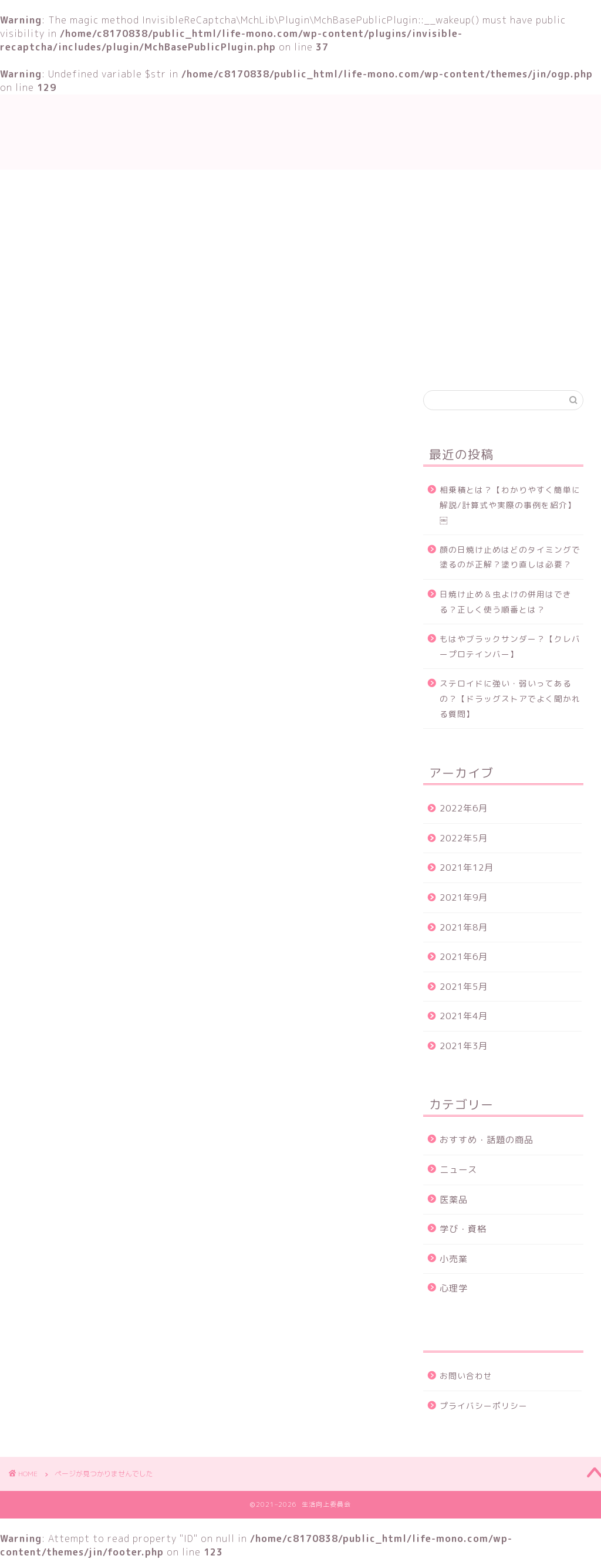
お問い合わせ (420, 359)
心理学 (454, 1288)
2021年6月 (464, 957)
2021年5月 (464, 986)
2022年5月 (464, 838)
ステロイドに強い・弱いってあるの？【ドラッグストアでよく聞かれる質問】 (510, 698)
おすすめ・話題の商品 (320, 359)
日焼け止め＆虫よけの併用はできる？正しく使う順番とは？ (506, 602)
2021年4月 (464, 1016)
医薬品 (454, 1199)
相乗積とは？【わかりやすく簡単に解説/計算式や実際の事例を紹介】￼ (510, 504)
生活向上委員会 (300, 132)
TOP (164, 359)
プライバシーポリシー (484, 1405)
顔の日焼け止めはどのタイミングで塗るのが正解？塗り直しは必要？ (510, 557)
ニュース (84, 928)
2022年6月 (464, 808)
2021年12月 (467, 867)
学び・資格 (225, 359)
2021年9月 (464, 897)
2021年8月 (464, 927)
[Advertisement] (300, 257)
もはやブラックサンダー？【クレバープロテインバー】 (510, 646)
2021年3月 (464, 1046)
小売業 (454, 1259)
